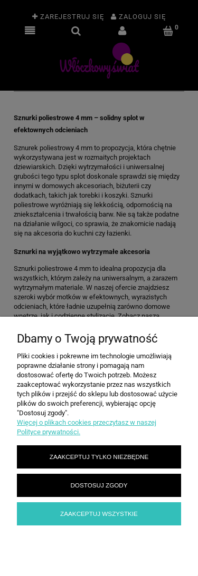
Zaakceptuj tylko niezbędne (99, 456)
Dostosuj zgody (98, 485)
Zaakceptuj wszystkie (99, 513)
